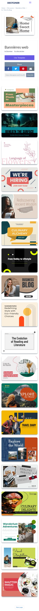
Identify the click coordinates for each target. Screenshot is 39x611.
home (3, 8)
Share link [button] (30, 75)
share (19, 64)
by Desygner (9, 51)
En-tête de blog (7, 10)
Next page (19, 607)
